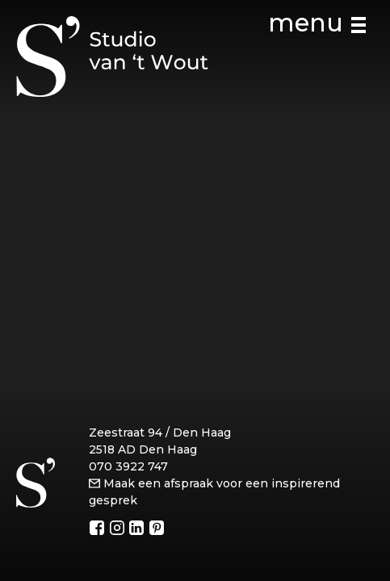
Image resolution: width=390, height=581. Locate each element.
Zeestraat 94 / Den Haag (160, 432)
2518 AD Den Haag (143, 449)
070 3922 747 (128, 466)
